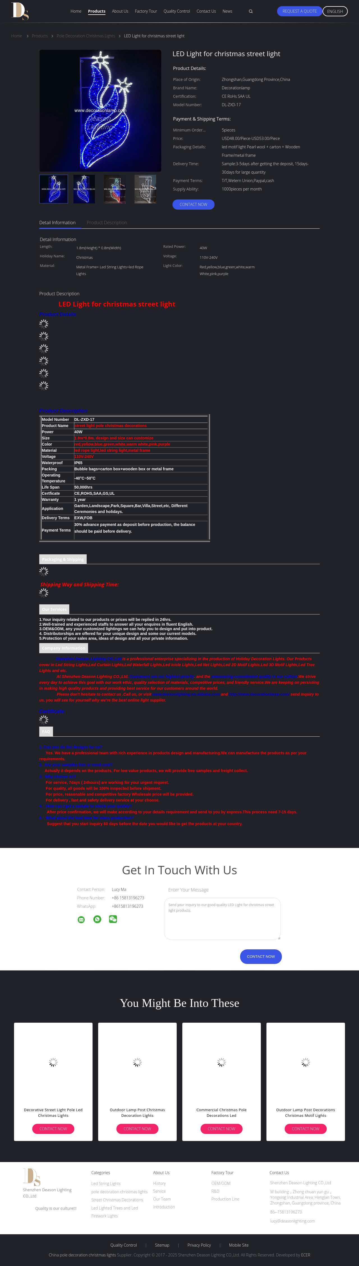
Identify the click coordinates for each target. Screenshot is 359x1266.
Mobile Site (238, 1245)
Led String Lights (106, 1183)
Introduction (164, 1207)
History (159, 1183)
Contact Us (206, 11)
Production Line (225, 1199)
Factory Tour (146, 11)
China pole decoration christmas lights (82, 1255)
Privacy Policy (199, 1245)
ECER (305, 1255)
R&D (215, 1191)
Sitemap (162, 1245)
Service (159, 1191)
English (335, 11)
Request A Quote (300, 11)
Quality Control (177, 11)
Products (96, 11)
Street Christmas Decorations (117, 1200)
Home (76, 11)
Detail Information (57, 222)
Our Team (162, 1199)
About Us (120, 11)
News (227, 11)
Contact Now (193, 204)
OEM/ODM (221, 1183)
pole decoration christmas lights (119, 1191)
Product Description (107, 222)
